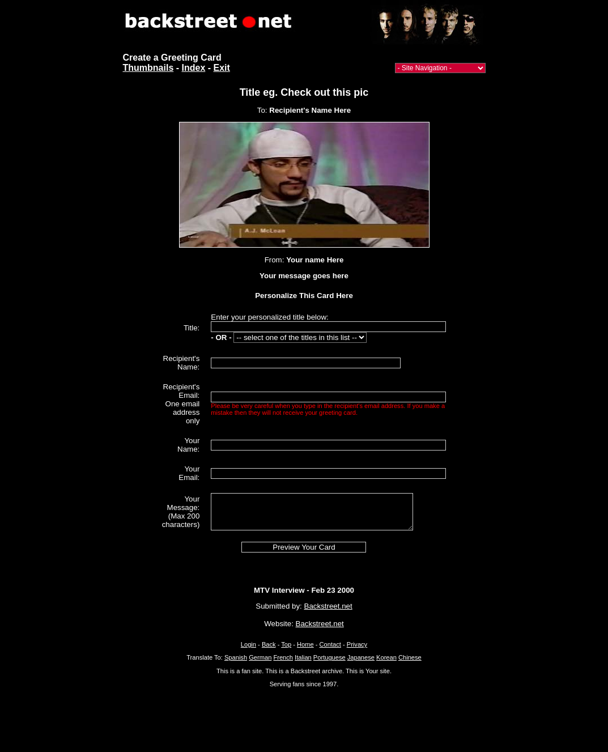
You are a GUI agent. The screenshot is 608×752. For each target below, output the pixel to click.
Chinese (410, 657)
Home (305, 644)
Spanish (235, 657)
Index (194, 68)
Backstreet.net (328, 606)
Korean (386, 657)
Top (286, 644)
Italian (303, 657)
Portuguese (329, 657)
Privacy (357, 644)
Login (248, 644)
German (260, 657)
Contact (330, 644)
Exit (222, 68)
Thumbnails (148, 68)
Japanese (361, 657)
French (283, 657)
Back (269, 644)
